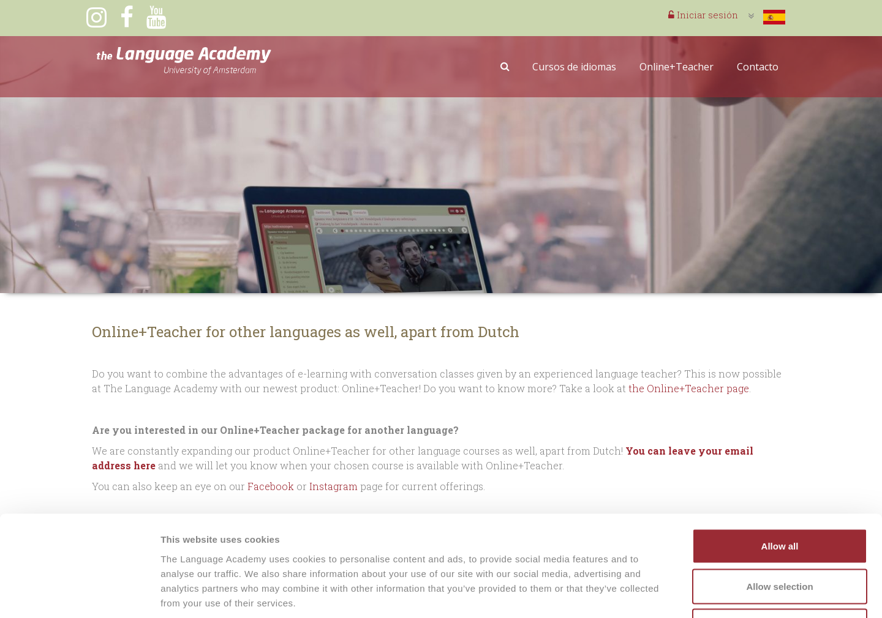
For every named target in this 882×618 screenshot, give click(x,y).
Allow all (780, 457)
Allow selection (779, 498)
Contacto (757, 66)
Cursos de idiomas (574, 66)
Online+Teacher (676, 66)
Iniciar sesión (703, 15)
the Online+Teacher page (688, 388)
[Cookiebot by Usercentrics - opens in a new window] (79, 594)
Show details (642, 594)
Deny (780, 537)
